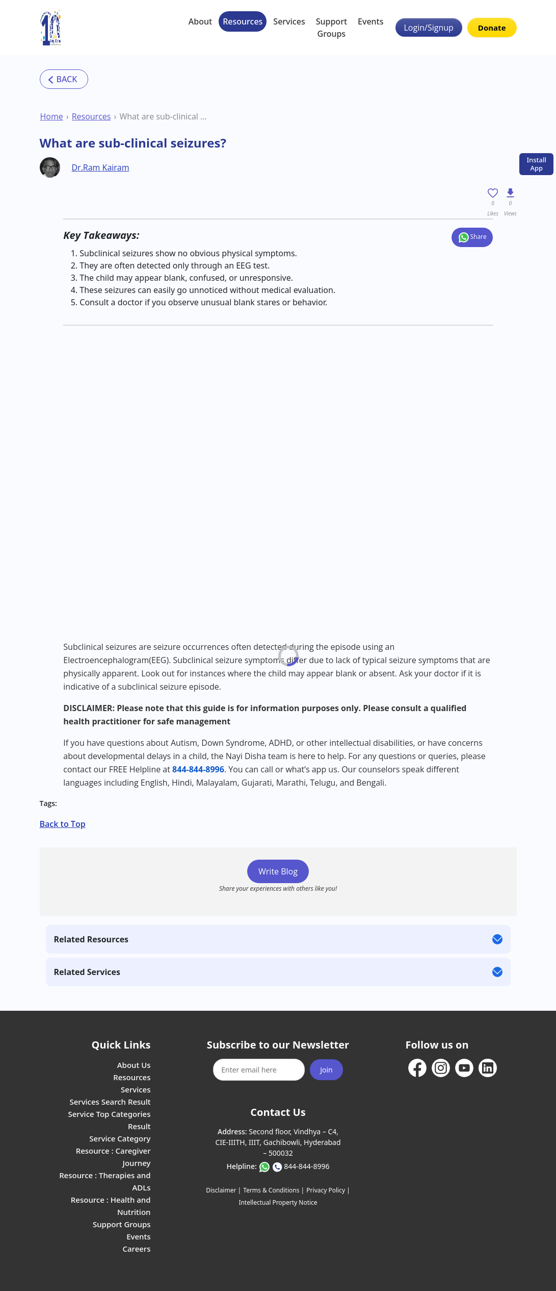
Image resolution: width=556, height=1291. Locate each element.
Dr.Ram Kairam (100, 167)
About (200, 21)
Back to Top (63, 824)
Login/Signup (429, 27)
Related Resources (91, 939)
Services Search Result (109, 1102)
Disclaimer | (223, 1190)
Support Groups (331, 27)
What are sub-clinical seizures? (163, 116)
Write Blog (278, 871)
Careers (136, 1249)
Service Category (119, 1138)
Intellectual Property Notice (278, 1202)
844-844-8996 (306, 1166)
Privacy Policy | (328, 1190)
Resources (242, 21)
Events (370, 21)
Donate (492, 27)
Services (289, 21)
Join (326, 1070)
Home (51, 116)
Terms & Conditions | (273, 1190)
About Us (134, 1065)
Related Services (87, 972)
